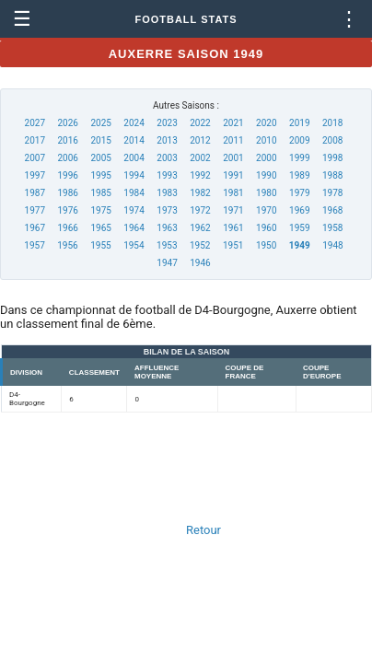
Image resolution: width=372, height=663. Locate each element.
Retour (203, 530)
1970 (266, 210)
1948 (332, 245)
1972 (200, 210)
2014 (133, 140)
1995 (100, 175)
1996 (67, 175)
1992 (200, 175)
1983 (167, 193)
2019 (299, 123)
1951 (233, 245)
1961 (233, 228)
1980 (266, 193)
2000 (266, 158)
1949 (299, 245)
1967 (35, 228)
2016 (67, 140)
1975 (100, 210)
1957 (34, 245)
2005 (100, 158)
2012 (200, 140)
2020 (266, 123)
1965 (100, 228)
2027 (35, 123)
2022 (200, 123)
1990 (266, 175)
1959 (299, 228)
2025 (100, 123)
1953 (167, 245)
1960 (266, 228)
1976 (67, 210)
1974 (133, 210)
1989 (299, 175)
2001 (233, 158)
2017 (35, 140)
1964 (133, 228)
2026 (67, 123)
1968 (332, 210)
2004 (133, 158)
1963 (167, 228)
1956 (67, 245)
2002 (200, 158)
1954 (133, 245)
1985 (100, 193)
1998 (332, 158)
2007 (35, 158)
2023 (167, 123)
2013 (167, 140)
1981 (233, 193)
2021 (233, 123)
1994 (133, 175)
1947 (167, 263)
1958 (332, 228)
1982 (200, 193)
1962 (200, 228)
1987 (35, 193)
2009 (299, 140)
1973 (167, 210)
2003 (167, 158)
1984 (133, 193)
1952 (200, 245)
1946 (200, 263)
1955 (100, 245)
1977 (35, 210)
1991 (233, 175)
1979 (299, 193)
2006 (67, 158)
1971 (233, 210)
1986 (67, 193)
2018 (332, 123)
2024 (133, 123)
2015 (100, 140)
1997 (35, 175)
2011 (233, 140)
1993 (167, 175)
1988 (332, 175)
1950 (266, 245)
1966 (67, 228)
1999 (299, 158)
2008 (332, 140)
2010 (266, 140)
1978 (332, 193)
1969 (299, 210)
